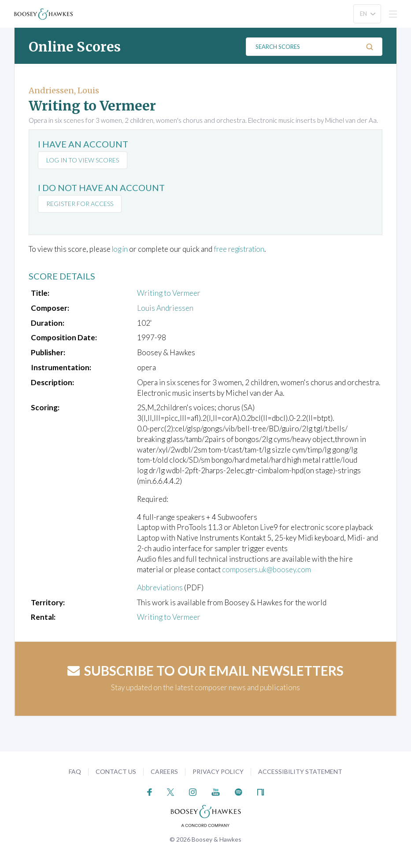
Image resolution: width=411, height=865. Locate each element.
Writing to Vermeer (168, 293)
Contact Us (116, 771)
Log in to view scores (82, 160)
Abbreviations (160, 587)
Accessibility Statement (300, 771)
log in (121, 249)
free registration (243, 249)
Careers (164, 771)
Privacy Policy (218, 771)
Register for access (79, 203)
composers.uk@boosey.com (266, 569)
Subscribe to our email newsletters (205, 670)
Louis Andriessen (165, 307)
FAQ (75, 771)
